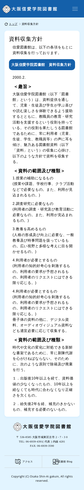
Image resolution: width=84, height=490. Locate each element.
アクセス (27, 461)
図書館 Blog (65, 461)
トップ (13, 24)
